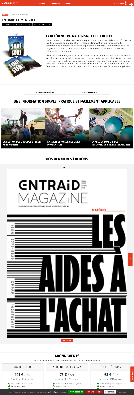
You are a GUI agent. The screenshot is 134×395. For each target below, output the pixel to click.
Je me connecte (74, 367)
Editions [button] (42, 3)
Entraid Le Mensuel (10, 367)
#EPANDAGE (112, 215)
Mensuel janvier (31, 370)
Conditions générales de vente (102, 376)
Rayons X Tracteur (32, 382)
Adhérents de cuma (54, 370)
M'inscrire (60, 333)
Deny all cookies (94, 392)
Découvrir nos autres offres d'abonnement (67, 283)
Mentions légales (96, 370)
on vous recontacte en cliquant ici (67, 298)
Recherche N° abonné (77, 373)
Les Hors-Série (9, 373)
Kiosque (67, 3)
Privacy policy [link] (122, 392)
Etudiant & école (53, 373)
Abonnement (55, 3)
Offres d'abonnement (89, 92)
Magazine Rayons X (11, 370)
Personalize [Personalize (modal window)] (110, 392)
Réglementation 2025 (33, 373)
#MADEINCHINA (67, 215)
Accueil (5, 14)
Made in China (30, 367)
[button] (130, 195)
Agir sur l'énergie (32, 385)
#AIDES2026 (22, 215)
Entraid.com (8, 3)
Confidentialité (96, 373)
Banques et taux (31, 379)
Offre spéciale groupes (56, 376)
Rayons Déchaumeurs (34, 376)
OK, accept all (76, 392)
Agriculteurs (52, 367)
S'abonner (22, 274)
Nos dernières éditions (45, 92)
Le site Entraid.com (11, 376)
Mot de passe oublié (76, 370)
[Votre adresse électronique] (28, 332)
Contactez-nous (96, 367)
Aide (70, 376)
